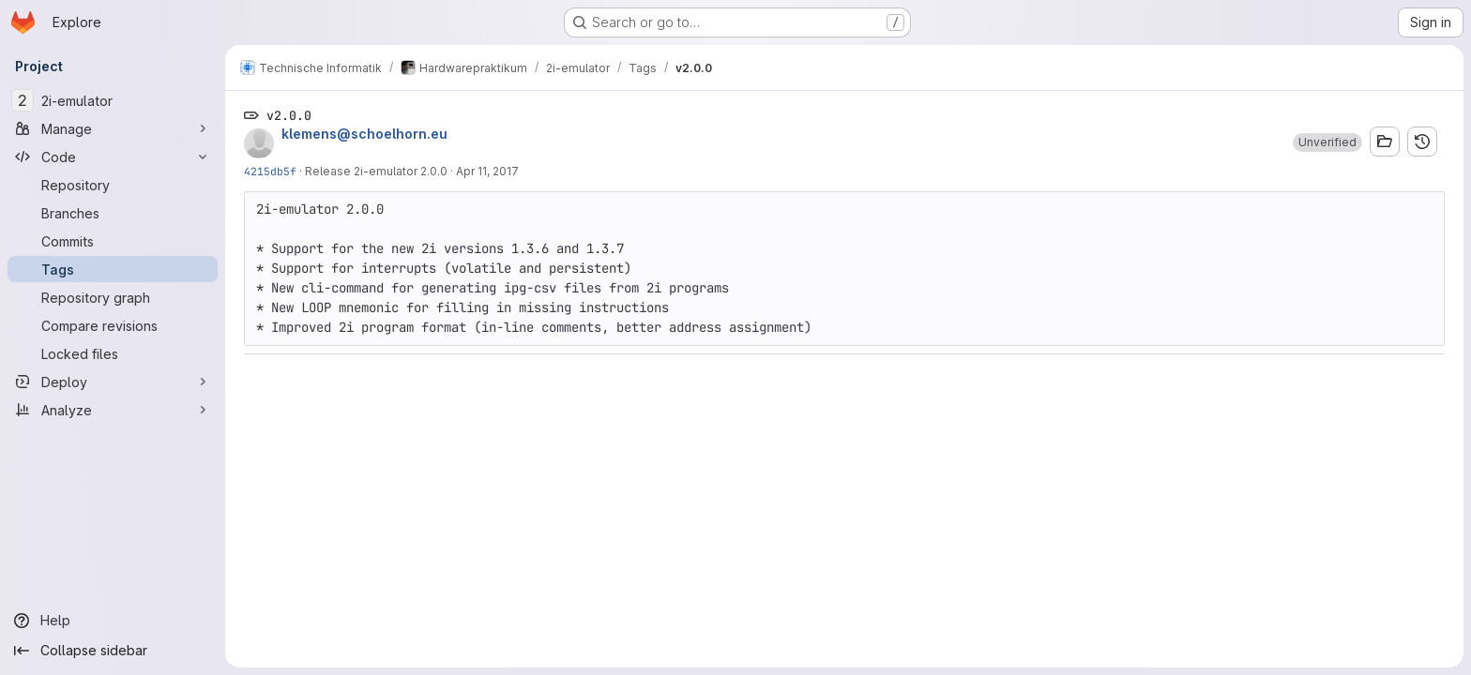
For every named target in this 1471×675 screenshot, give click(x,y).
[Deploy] (113, 381)
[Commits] (113, 241)
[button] (1327, 142)
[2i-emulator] (113, 100)
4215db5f (270, 171)
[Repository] (113, 185)
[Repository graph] (113, 297)
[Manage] (113, 128)
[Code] (113, 156)
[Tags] (113, 269)
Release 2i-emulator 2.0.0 (376, 171)
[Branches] (113, 213)
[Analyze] (113, 410)
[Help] (113, 621)
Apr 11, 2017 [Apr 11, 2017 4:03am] (487, 171)
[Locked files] (113, 353)
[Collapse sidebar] (113, 651)
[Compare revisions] (113, 325)
